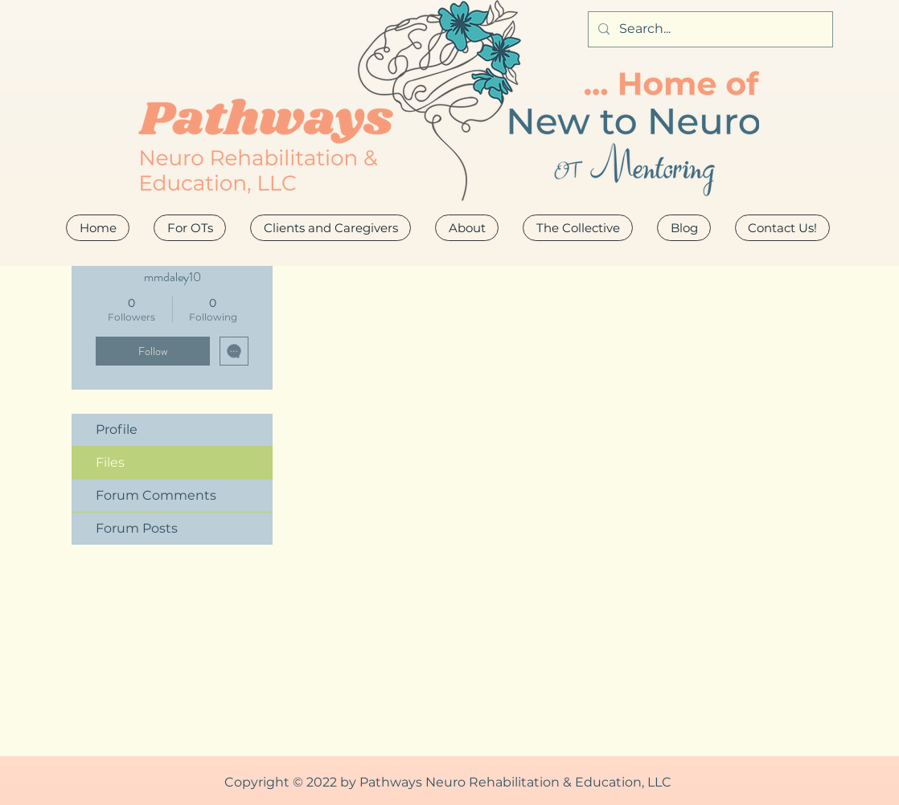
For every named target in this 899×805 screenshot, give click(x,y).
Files (110, 462)
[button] (467, 228)
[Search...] (708, 29)
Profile (117, 429)
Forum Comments (156, 495)
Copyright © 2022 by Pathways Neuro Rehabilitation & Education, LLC (447, 782)
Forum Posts (137, 528)
